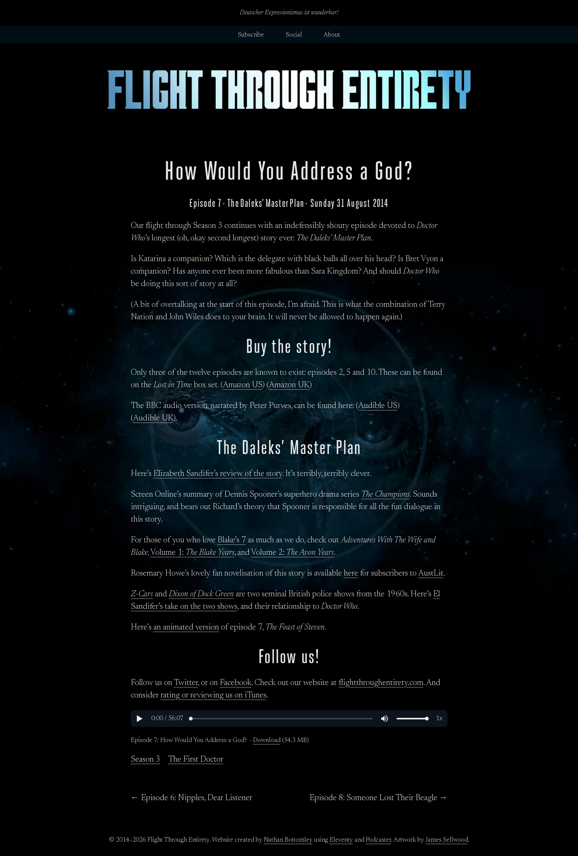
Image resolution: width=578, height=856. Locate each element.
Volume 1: (192, 553)
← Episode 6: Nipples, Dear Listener (191, 798)
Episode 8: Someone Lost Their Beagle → (379, 798)
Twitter (186, 683)
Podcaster (378, 840)
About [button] (331, 35)
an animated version (186, 628)
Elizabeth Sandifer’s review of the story (217, 474)
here (351, 574)
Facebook (235, 683)
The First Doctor (195, 760)
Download (267, 740)
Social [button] (294, 35)
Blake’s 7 (232, 540)
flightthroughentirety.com (381, 683)
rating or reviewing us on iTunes (214, 695)
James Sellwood (447, 840)
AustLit (430, 574)
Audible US (377, 406)
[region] (289, 718)
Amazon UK (289, 385)
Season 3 (145, 760)
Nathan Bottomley (288, 840)
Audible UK (153, 418)
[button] (139, 718)
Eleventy (341, 840)
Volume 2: (292, 553)
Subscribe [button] (251, 35)
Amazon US (242, 385)
